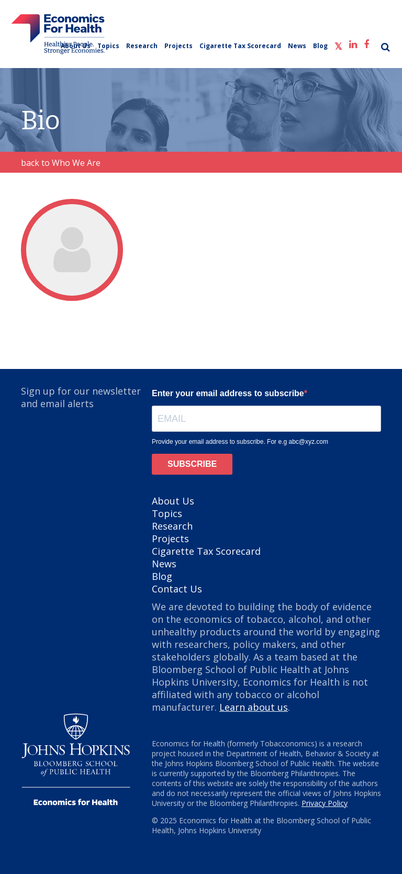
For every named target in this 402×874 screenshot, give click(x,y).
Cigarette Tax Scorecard (240, 45)
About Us (76, 45)
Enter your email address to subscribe (228, 393)
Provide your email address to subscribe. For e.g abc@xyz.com (240, 441)
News (297, 45)
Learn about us (253, 707)
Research (142, 45)
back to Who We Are (60, 163)
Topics (108, 45)
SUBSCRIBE (192, 464)
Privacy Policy (325, 803)
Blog (320, 45)
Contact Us (177, 588)
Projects (178, 45)
